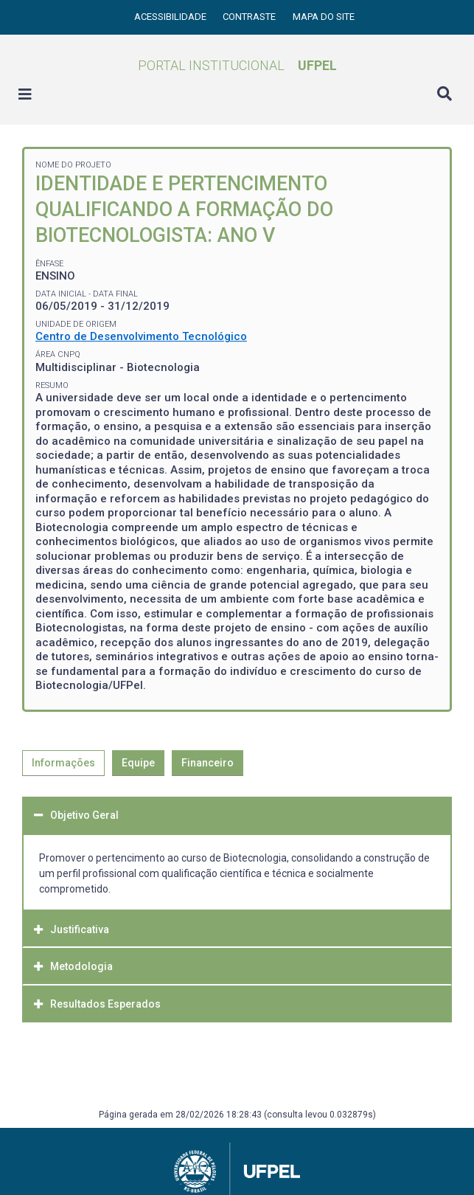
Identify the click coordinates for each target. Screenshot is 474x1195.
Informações (63, 763)
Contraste (250, 16)
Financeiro (207, 763)
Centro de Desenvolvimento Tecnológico (141, 336)
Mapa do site (324, 16)
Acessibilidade (171, 16)
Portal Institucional (237, 65)
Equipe (138, 763)
